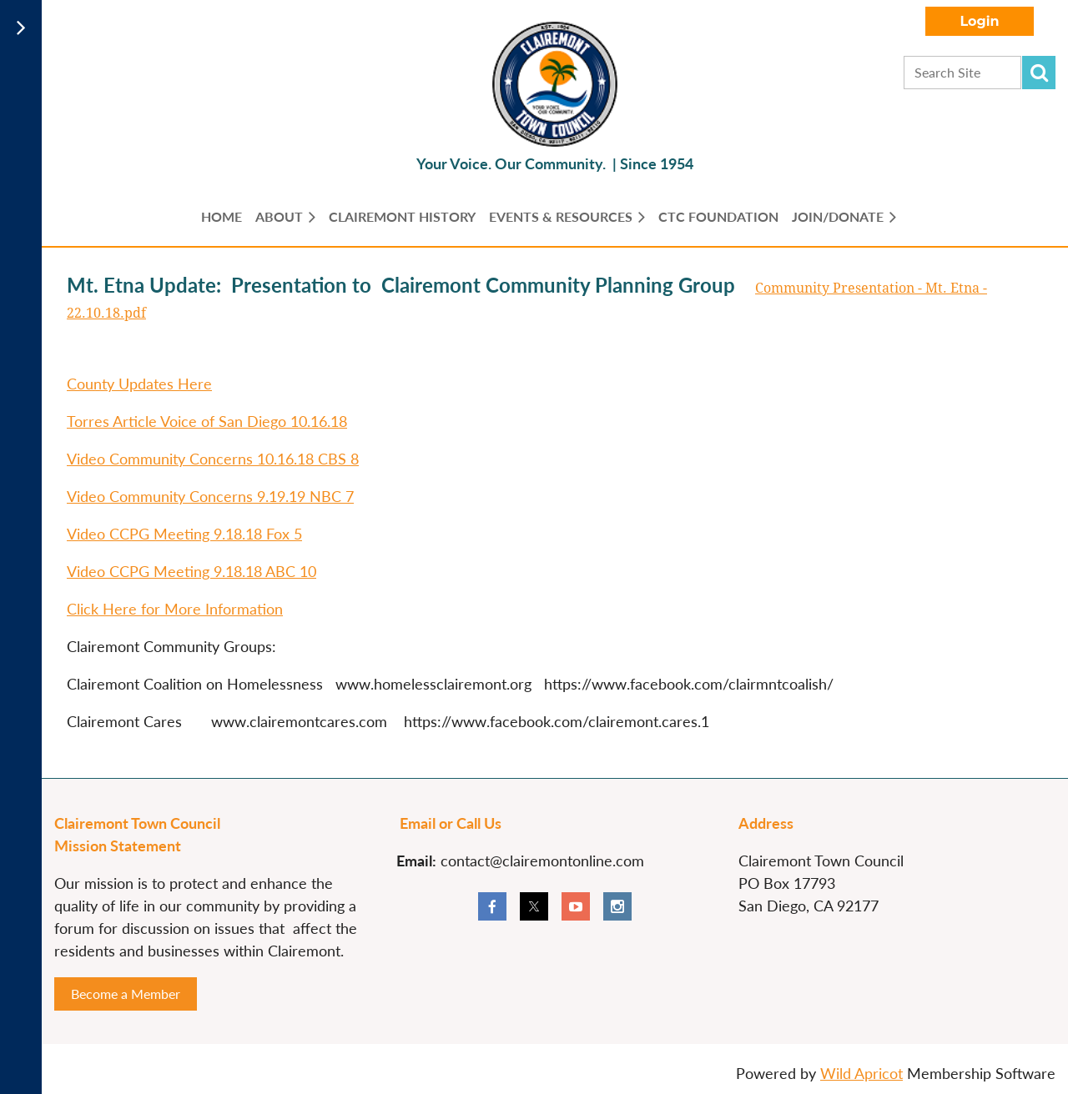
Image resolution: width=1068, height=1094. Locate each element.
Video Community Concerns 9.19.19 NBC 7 (210, 496)
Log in (979, 21)
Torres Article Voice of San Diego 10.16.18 (207, 421)
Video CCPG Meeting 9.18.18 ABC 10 (191, 571)
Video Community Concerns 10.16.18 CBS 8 (213, 458)
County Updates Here (139, 383)
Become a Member (125, 993)
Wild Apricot (861, 1073)
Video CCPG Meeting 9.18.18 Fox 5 (184, 533)
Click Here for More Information (175, 609)
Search (1038, 72)
